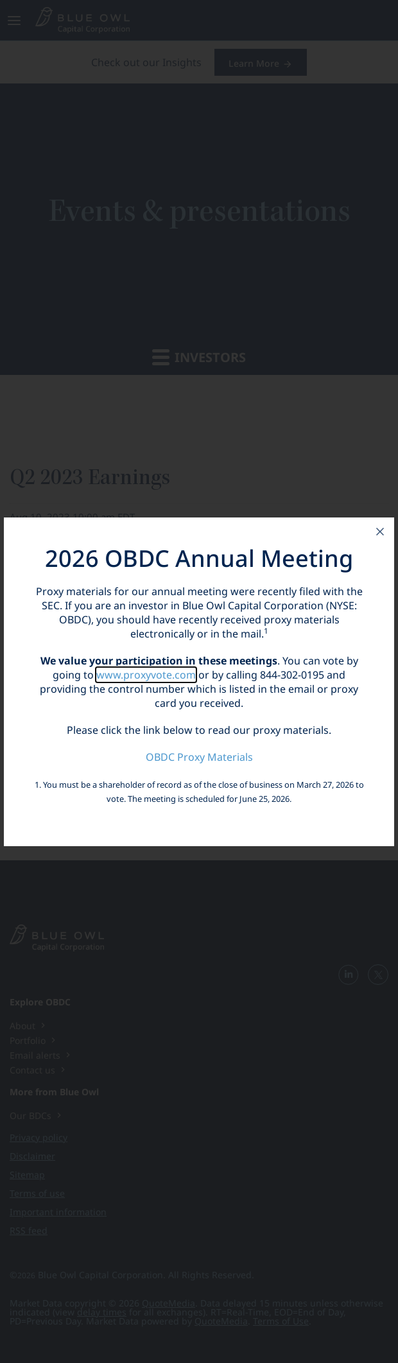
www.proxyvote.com (146, 675)
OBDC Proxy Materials (199, 757)
